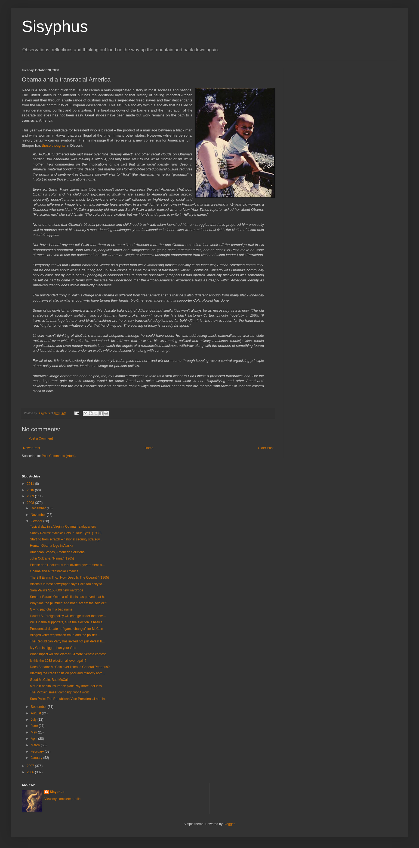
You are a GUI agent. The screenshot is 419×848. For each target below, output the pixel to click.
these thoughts (54, 145)
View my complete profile (62, 799)
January (37, 758)
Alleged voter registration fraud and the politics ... (65, 635)
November (39, 515)
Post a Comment (41, 438)
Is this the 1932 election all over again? (58, 661)
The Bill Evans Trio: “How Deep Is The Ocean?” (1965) (69, 577)
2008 (31, 503)
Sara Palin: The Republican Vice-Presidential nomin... (68, 699)
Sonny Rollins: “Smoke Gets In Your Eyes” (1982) (65, 533)
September (39, 707)
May (34, 732)
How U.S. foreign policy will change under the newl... (68, 616)
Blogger (229, 824)
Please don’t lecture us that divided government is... (67, 565)
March (36, 745)
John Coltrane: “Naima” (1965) (52, 558)
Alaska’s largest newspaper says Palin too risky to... (67, 584)
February (38, 751)
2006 (31, 772)
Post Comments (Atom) (59, 456)
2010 (31, 490)
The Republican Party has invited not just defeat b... (67, 641)
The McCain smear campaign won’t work (59, 692)
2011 (31, 484)
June (35, 726)
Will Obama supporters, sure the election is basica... (67, 622)
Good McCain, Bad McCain (49, 680)
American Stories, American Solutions (57, 552)
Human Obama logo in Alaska (51, 546)
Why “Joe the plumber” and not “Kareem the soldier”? (68, 603)
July (34, 719)
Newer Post (31, 448)
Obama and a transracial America (54, 571)
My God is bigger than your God (53, 648)
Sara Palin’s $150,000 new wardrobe (56, 590)
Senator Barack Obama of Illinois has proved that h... (68, 597)
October (37, 521)
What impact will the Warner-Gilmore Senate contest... (69, 654)
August (36, 713)
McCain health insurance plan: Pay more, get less (66, 686)
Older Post (265, 448)
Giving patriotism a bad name (51, 609)
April (34, 739)
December (39, 508)
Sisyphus (55, 26)
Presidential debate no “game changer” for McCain (66, 629)
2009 (31, 496)
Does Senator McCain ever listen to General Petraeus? (70, 667)
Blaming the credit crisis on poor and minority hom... (67, 673)
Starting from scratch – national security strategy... (66, 539)
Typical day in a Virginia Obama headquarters (63, 526)
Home (149, 448)
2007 (31, 766)
